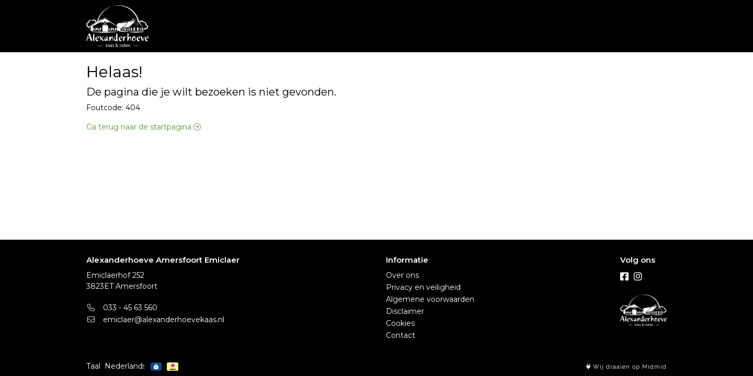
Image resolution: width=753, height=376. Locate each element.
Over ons (402, 275)
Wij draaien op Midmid (626, 366)
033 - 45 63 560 (121, 307)
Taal (93, 366)
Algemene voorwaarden (430, 299)
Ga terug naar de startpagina (143, 127)
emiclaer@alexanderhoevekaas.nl (155, 319)
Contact (400, 335)
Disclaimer (405, 311)
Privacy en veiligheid (423, 287)
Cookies (400, 323)
